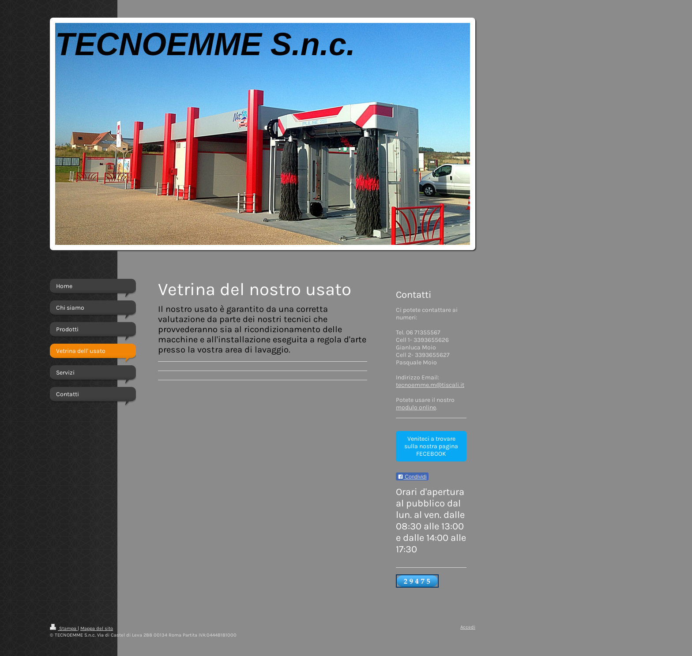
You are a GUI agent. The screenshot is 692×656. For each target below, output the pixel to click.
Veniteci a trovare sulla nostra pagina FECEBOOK (431, 446)
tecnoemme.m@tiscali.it (430, 385)
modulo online (416, 407)
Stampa (64, 628)
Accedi (467, 627)
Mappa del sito (96, 628)
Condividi (412, 477)
